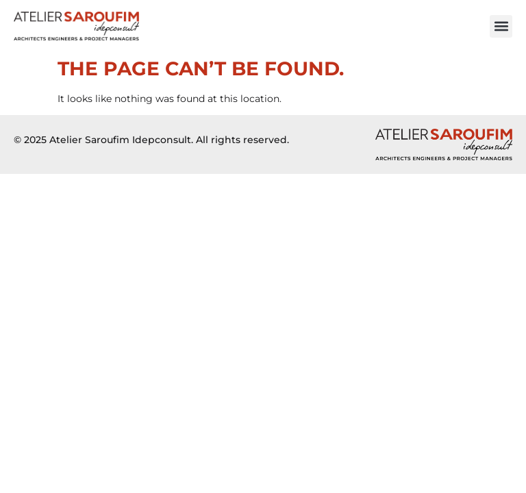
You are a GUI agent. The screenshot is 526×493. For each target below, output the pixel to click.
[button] (501, 26)
